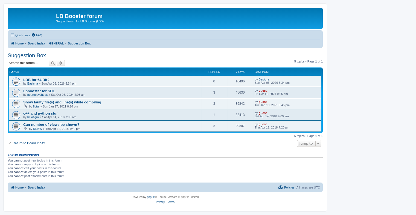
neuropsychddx (37, 94)
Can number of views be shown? (51, 125)
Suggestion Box (27, 55)
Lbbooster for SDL (39, 91)
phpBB (151, 197)
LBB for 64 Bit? (36, 80)
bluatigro (33, 117)
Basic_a (32, 83)
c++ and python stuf (40, 113)
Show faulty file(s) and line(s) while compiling (62, 102)
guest (263, 90)
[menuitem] (36, 35)
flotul (36, 106)
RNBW (37, 128)
